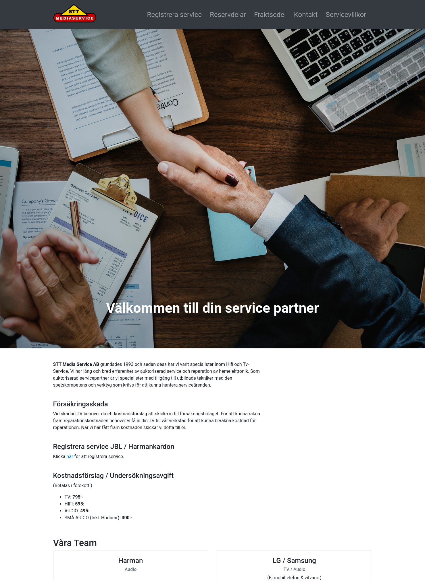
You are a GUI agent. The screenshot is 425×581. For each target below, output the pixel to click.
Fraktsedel (270, 15)
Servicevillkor (346, 15)
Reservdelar (228, 15)
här (69, 456)
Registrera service (174, 15)
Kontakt (306, 15)
